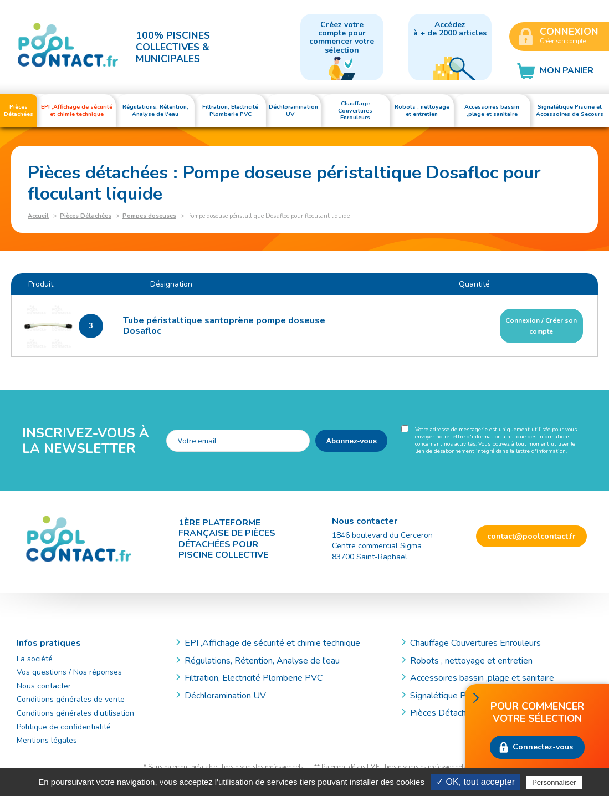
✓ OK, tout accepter (475, 782)
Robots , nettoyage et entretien (471, 661)
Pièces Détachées (85, 216)
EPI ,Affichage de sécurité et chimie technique (272, 643)
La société (35, 659)
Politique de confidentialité (64, 727)
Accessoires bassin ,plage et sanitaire (482, 678)
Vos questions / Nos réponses (69, 672)
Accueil (38, 216)
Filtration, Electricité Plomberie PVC (254, 678)
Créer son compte (563, 41)
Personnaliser (554, 782)
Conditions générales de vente (71, 699)
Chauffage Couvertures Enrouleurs (475, 643)
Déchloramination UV (230, 696)
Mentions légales (47, 740)
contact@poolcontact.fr (531, 536)
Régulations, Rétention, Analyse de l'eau (262, 661)
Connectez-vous (543, 747)
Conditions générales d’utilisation (75, 713)
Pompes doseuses (149, 216)
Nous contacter (44, 686)
